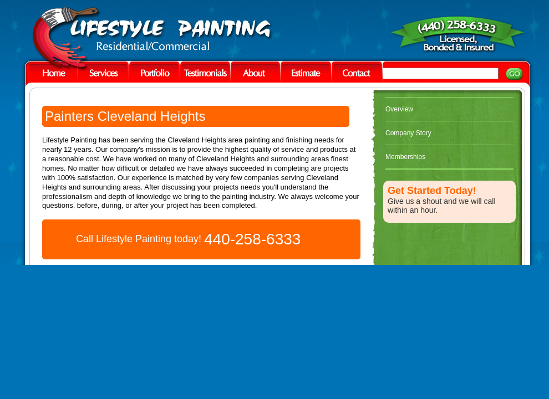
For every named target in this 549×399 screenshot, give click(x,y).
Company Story (408, 133)
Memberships (405, 157)
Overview (399, 109)
